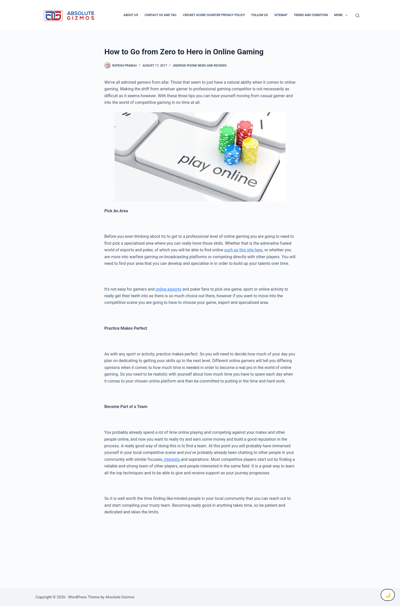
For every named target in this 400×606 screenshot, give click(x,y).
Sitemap (280, 15)
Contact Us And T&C (161, 15)
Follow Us (260, 15)
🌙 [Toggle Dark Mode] (388, 595)
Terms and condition (311, 15)
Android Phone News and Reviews (200, 65)
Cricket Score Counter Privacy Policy (214, 15)
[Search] (357, 15)
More (341, 15)
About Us (130, 15)
